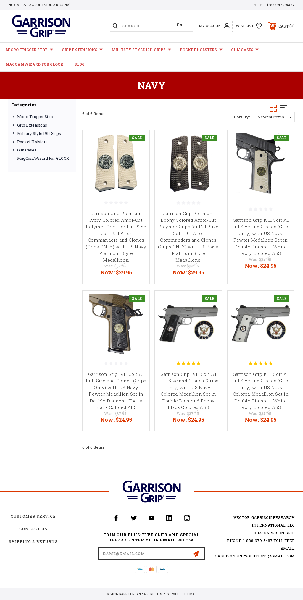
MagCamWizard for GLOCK (34, 64)
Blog (79, 64)
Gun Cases (245, 49)
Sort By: (242, 116)
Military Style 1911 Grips (141, 49)
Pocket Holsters (201, 49)
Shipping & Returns (33, 541)
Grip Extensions (82, 49)
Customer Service (33, 516)
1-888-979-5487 (281, 4)
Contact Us (33, 528)
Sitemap (189, 594)
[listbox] (274, 117)
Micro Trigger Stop (29, 49)
